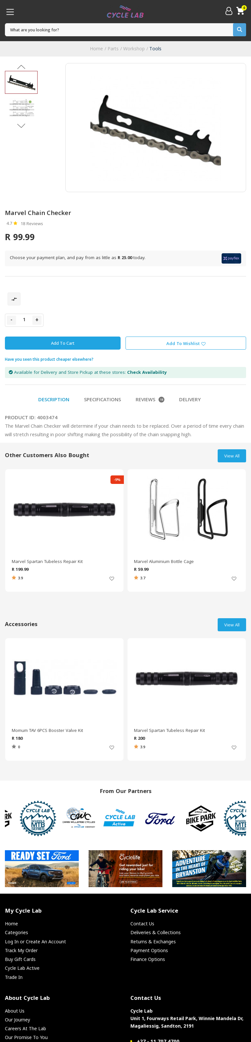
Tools (155, 48)
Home (96, 48)
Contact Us (142, 923)
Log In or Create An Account (35, 941)
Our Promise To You (26, 1037)
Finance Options (147, 959)
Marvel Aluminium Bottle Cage (164, 562)
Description (53, 400)
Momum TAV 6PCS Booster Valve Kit (47, 731)
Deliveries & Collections (155, 932)
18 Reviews (32, 224)
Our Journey (17, 1020)
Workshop (134, 48)
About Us (15, 1011)
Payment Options (149, 950)
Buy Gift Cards (20, 959)
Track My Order (21, 950)
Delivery (190, 400)
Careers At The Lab (25, 1028)
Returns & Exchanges (153, 941)
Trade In (14, 977)
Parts (113, 48)
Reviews (150, 400)
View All (232, 456)
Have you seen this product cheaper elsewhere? (49, 359)
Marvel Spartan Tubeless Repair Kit (47, 562)
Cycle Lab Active (22, 968)
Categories (16, 932)
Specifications (102, 400)
